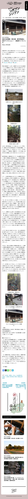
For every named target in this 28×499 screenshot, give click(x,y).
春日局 (16, 376)
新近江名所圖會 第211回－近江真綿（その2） (14, 437)
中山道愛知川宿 (19, 375)
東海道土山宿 (20, 376)
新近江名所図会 (8, 17)
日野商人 (10, 375)
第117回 (6, 62)
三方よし (14, 375)
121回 (10, 62)
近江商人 (6, 375)
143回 (15, 62)
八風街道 (7, 376)
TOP (3, 17)
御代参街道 (12, 376)
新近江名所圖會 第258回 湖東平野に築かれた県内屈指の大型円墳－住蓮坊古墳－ (14, 456)
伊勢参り (3, 376)
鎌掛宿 (3, 378)
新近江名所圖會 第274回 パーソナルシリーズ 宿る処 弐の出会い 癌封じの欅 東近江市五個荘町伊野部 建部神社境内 (14, 477)
